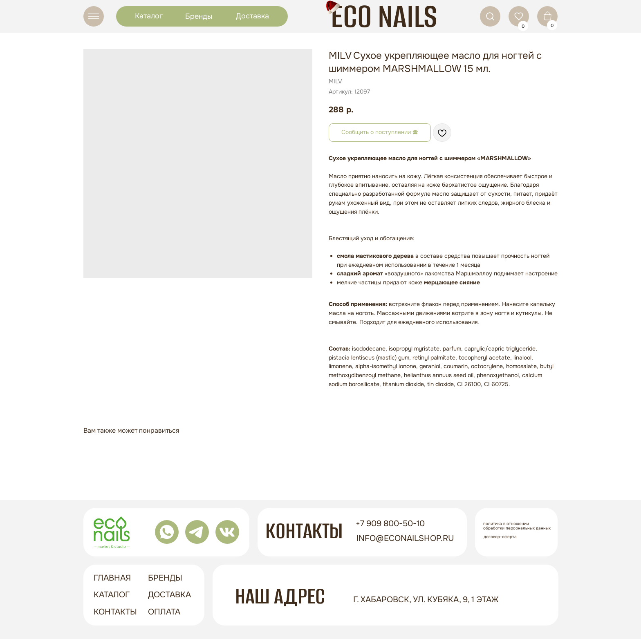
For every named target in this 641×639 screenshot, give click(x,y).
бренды (165, 578)
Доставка (252, 15)
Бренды (198, 16)
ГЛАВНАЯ (112, 578)
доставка (169, 595)
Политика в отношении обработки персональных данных (517, 526)
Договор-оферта (500, 536)
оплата (164, 612)
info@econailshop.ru (405, 538)
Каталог (149, 15)
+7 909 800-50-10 (390, 523)
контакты (115, 612)
